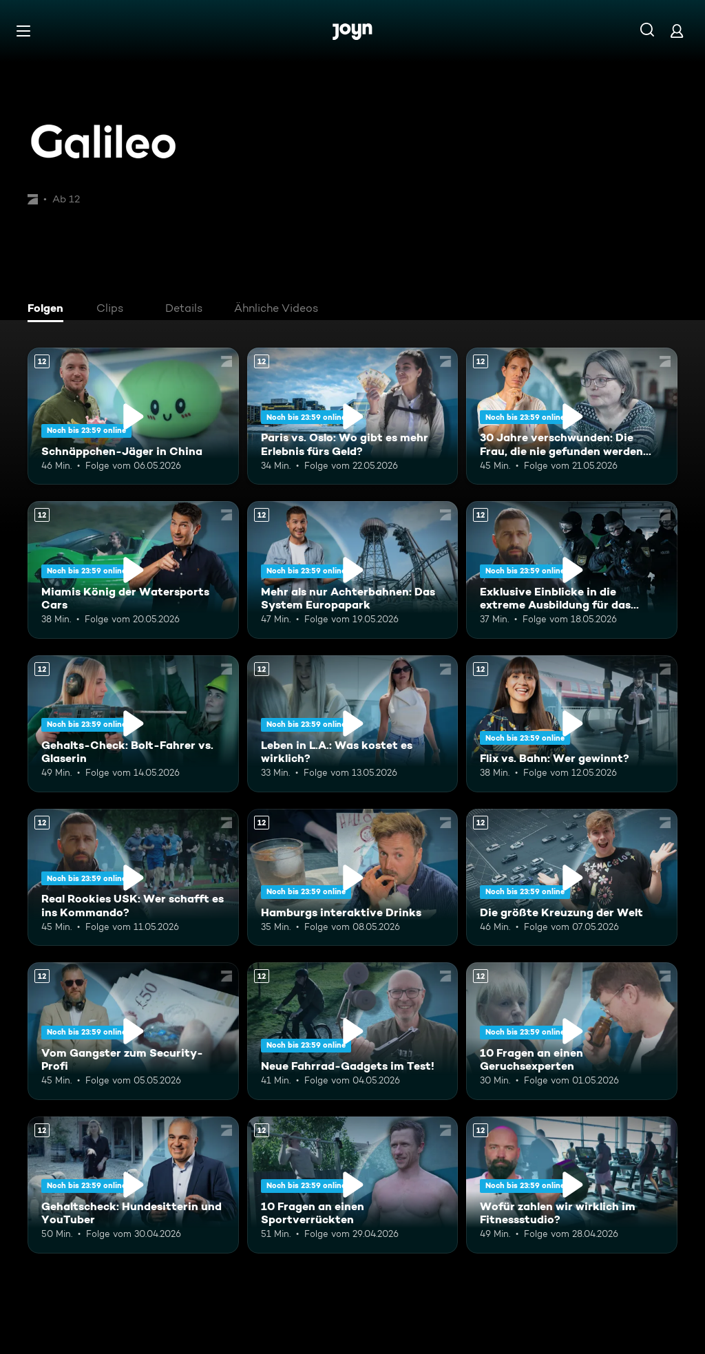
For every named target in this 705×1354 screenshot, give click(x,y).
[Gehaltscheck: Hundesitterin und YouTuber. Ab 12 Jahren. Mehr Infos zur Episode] (133, 1185)
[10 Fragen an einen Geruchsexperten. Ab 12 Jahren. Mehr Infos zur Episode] (571, 1030)
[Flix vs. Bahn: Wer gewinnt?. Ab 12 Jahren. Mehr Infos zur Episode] (571, 723)
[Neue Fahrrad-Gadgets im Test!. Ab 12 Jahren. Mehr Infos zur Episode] (353, 1030)
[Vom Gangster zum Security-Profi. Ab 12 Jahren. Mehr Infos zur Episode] (133, 1030)
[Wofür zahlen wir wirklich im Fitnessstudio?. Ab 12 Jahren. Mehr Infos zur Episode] (571, 1185)
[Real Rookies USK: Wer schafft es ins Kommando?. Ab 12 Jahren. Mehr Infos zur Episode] (133, 877)
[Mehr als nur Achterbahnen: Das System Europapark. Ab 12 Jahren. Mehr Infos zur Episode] (353, 569)
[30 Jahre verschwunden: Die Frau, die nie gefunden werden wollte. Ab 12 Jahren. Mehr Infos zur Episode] (571, 416)
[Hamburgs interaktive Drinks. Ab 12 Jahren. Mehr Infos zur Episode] (353, 877)
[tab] (49, 309)
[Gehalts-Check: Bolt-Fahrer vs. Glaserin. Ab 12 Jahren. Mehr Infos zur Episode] (133, 723)
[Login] (676, 31)
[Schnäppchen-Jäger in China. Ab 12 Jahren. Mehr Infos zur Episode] (133, 416)
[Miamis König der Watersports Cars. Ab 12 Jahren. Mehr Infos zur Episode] (133, 569)
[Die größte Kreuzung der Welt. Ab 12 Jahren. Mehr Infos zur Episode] (571, 877)
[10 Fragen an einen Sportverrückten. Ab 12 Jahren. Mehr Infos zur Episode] (353, 1185)
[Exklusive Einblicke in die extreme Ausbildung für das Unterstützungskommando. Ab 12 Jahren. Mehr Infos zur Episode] (571, 569)
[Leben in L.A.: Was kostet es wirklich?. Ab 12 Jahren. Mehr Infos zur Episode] (353, 723)
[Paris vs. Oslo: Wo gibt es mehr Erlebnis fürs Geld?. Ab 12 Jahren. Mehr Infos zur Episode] (353, 416)
